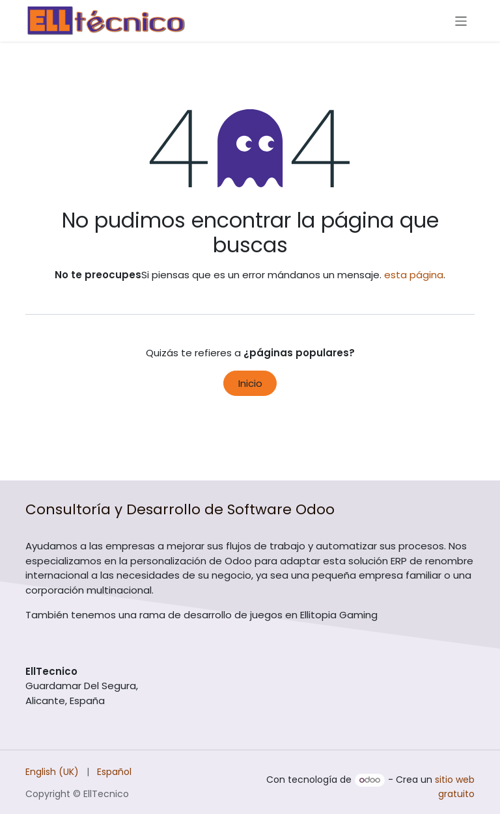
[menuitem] (52, 772)
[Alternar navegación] (461, 20)
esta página (413, 275)
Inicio (250, 383)
